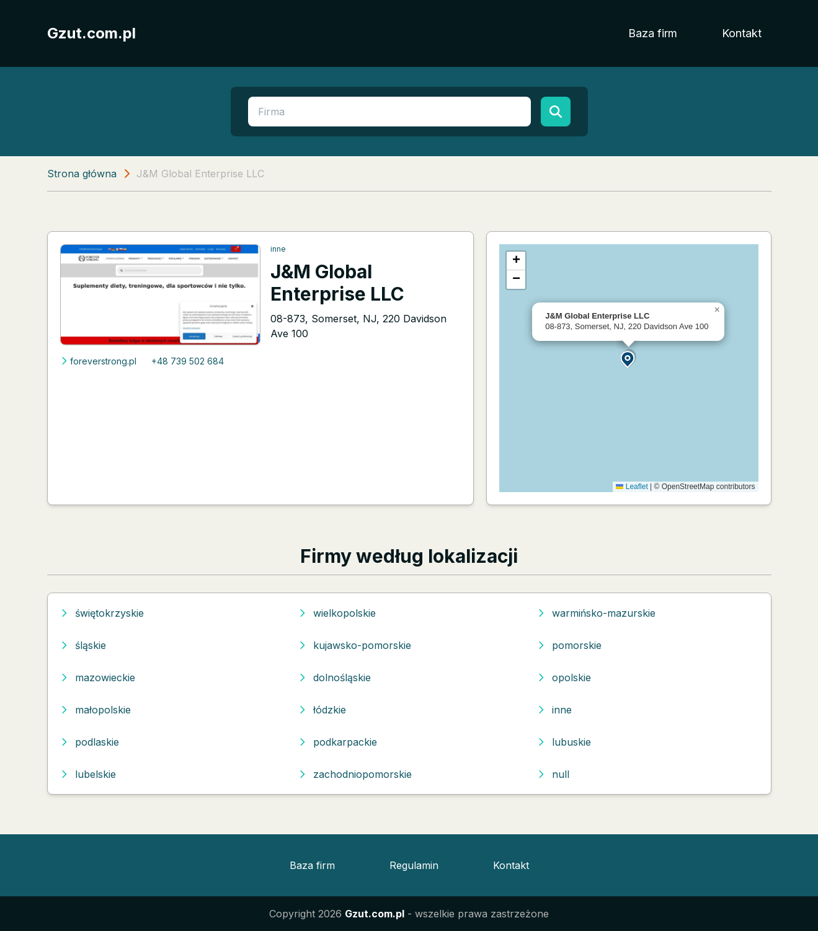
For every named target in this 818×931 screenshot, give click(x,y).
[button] (628, 358)
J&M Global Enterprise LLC (337, 282)
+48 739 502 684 (187, 361)
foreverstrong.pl (98, 361)
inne (278, 249)
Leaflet (631, 486)
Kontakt (742, 33)
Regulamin (413, 865)
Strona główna (82, 173)
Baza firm (652, 33)
